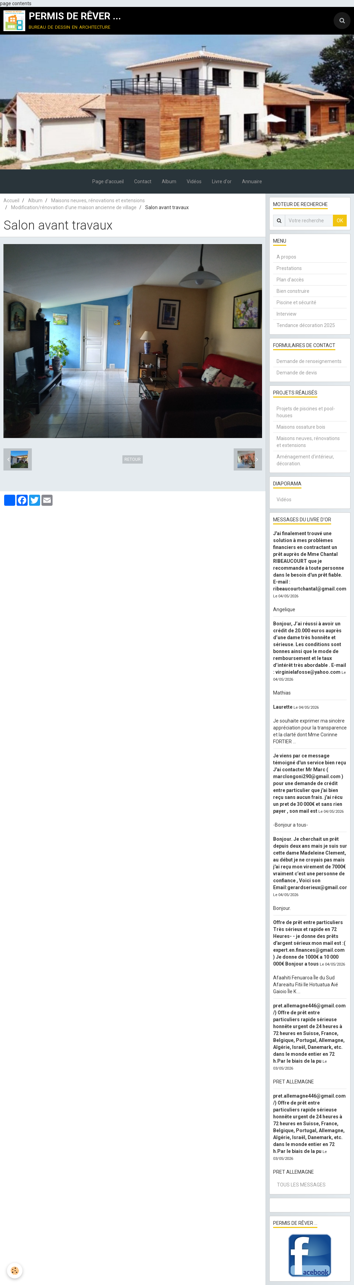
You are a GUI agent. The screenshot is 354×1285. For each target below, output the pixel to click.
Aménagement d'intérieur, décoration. (305, 460)
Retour (132, 459)
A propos (286, 257)
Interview (287, 314)
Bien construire (293, 291)
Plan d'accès (290, 279)
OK (340, 220)
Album (169, 181)
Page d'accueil (108, 181)
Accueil (11, 200)
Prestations (289, 268)
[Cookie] (14, 1270)
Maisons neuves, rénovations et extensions (98, 200)
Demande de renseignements (309, 361)
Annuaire (252, 181)
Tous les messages (301, 1185)
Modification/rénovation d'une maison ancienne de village (74, 207)
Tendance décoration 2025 (306, 325)
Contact (142, 181)
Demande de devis (297, 372)
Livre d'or (222, 181)
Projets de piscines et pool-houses (306, 412)
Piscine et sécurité (296, 302)
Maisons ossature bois (301, 427)
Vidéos (194, 181)
